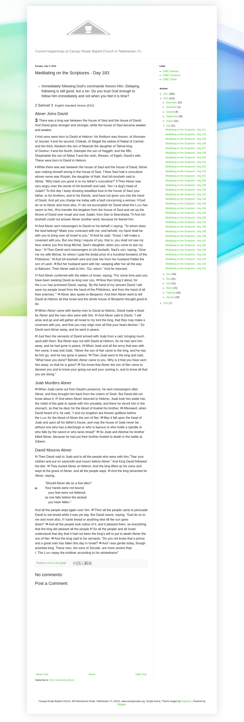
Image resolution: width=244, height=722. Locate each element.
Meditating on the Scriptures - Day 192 (186, 217)
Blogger (122, 704)
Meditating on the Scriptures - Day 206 (186, 152)
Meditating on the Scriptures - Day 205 (186, 157)
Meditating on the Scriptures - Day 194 (186, 208)
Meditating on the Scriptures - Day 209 (186, 139)
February (171, 292)
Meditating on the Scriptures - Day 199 (186, 185)
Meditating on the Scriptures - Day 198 (186, 189)
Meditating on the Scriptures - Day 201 (186, 176)
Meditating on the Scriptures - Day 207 (186, 148)
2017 (166, 93)
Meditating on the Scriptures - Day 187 (186, 240)
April (168, 283)
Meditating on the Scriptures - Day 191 (186, 222)
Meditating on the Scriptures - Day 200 (186, 180)
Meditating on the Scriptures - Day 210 (186, 134)
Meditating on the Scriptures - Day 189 (186, 231)
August (170, 121)
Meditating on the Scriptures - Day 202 (186, 171)
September (172, 116)
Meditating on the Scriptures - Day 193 (186, 212)
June (169, 274)
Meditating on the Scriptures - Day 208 (186, 143)
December (172, 102)
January (170, 297)
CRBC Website (170, 71)
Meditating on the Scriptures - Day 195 (186, 203)
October (170, 111)
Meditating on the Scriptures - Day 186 (186, 245)
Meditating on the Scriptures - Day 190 (186, 226)
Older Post (141, 674)
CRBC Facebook (171, 75)
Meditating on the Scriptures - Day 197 (186, 194)
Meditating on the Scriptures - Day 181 (186, 268)
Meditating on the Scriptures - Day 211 (186, 129)
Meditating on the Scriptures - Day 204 (186, 162)
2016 (166, 98)
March (169, 288)
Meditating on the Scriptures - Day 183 (186, 259)
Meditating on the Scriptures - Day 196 (186, 199)
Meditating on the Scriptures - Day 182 (186, 263)
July (168, 125)
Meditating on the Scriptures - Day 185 (186, 249)
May (168, 278)
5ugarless (186, 701)
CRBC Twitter (170, 79)
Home (92, 674)
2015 (166, 303)
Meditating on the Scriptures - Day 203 (186, 166)
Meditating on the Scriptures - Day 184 (186, 254)
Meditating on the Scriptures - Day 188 (186, 236)
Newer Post (42, 674)
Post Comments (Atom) (61, 680)
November (172, 107)
